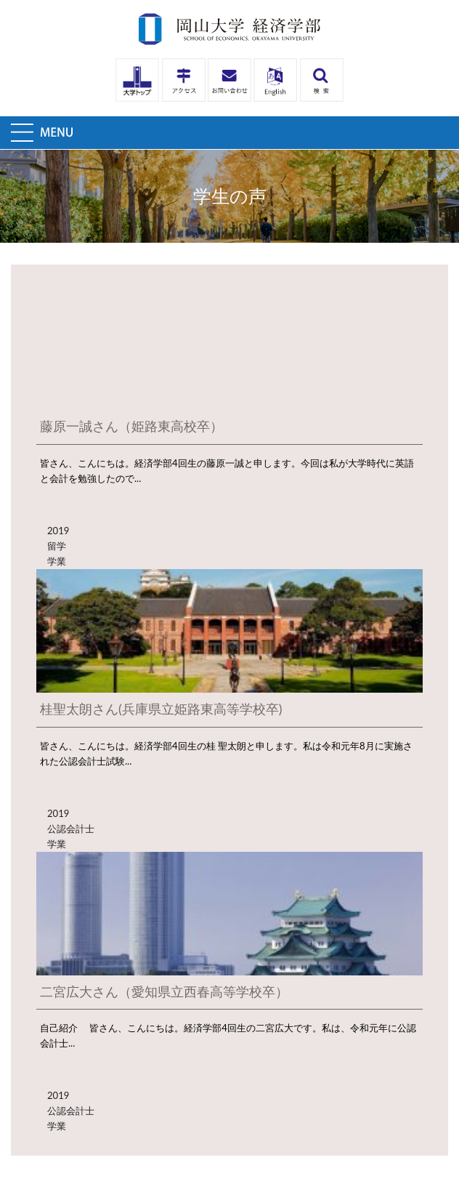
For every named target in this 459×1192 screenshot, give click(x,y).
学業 (56, 561)
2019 (58, 530)
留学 (56, 546)
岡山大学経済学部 (229, 29)
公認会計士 (70, 828)
